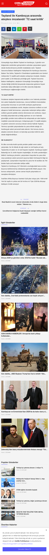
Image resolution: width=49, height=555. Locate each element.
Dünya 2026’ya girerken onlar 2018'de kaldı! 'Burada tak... (24, 258)
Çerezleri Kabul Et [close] (24, 549)
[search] (46, 3)
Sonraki (24, 208)
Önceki (25, 199)
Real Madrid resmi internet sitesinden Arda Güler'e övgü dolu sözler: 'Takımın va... (24, 203)
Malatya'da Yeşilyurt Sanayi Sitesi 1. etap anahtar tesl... (30, 480)
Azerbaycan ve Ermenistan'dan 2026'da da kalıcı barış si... (24, 412)
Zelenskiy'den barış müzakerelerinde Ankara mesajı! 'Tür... (24, 449)
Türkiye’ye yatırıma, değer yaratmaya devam (31, 501)
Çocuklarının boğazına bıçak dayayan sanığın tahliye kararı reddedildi (24, 212)
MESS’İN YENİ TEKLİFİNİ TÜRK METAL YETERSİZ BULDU (29, 513)
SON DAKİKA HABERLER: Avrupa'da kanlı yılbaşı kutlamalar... (20, 335)
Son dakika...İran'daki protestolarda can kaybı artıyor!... (23, 296)
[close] (46, 530)
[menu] (2, 3)
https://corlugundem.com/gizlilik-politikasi (18, 544)
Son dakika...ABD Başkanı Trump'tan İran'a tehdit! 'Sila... (23, 374)
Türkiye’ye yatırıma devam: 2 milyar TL (29, 468)
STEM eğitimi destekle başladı (26, 490)
